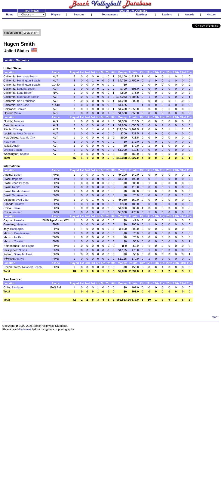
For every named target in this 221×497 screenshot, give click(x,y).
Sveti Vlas (21, 199)
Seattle (24, 153)
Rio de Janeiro (21, 191)
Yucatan (19, 241)
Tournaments (110, 14)
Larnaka (19, 220)
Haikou (16, 208)
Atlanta (19, 125)
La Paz (18, 237)
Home (9, 14)
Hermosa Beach (27, 76)
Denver (21, 109)
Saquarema (19, 195)
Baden (18, 174)
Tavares (19, 121)
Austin (16, 145)
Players (55, 14)
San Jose (23, 105)
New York (9, 141)
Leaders (167, 14)
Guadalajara (22, 233)
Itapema (17, 179)
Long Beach (24, 92)
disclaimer (24, 329)
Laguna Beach (26, 88)
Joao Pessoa (20, 183)
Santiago (17, 287)
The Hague (27, 245)
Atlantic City (27, 137)
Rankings (142, 14)
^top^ (215, 317)
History (211, 14)
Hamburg (22, 224)
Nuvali (23, 250)
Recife (16, 187)
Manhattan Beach (28, 96)
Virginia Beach (12, 149)
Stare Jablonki (23, 254)
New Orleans (25, 133)
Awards (189, 14)
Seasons (79, 14)
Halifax (19, 204)
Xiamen (17, 212)
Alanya (19, 258)
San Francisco (26, 100)
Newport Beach (32, 267)
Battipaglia (17, 228)
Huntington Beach (28, 80)
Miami (17, 113)
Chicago (18, 129)
